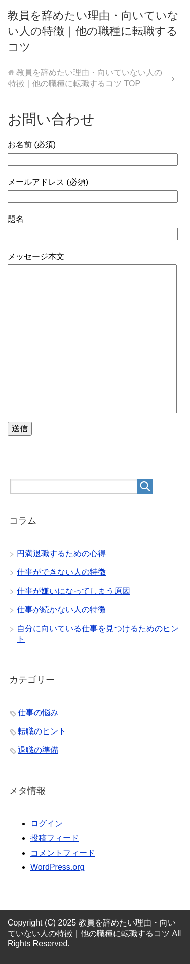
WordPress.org (57, 867)
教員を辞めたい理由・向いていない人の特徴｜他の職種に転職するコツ (93, 31)
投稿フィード (54, 838)
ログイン (46, 823)
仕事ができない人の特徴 (61, 572)
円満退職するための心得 (61, 553)
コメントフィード (62, 853)
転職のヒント (42, 731)
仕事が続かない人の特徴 (61, 609)
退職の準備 (38, 750)
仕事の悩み (38, 712)
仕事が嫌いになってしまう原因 (73, 591)
